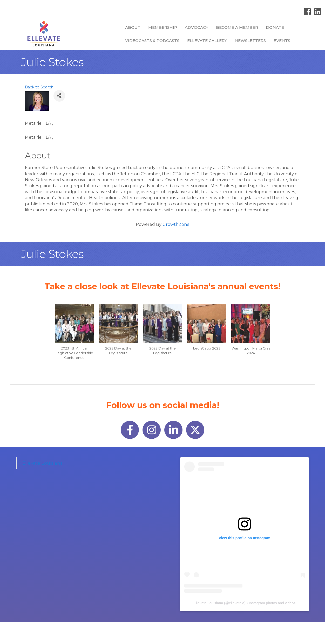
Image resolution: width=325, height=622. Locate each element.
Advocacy (196, 27)
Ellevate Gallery (207, 40)
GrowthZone (175, 224)
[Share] (59, 96)
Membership (162, 27)
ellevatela (236, 603)
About (132, 27)
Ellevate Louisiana (42, 463)
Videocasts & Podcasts (152, 40)
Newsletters (250, 40)
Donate (275, 27)
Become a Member (237, 27)
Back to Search (39, 87)
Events (282, 40)
